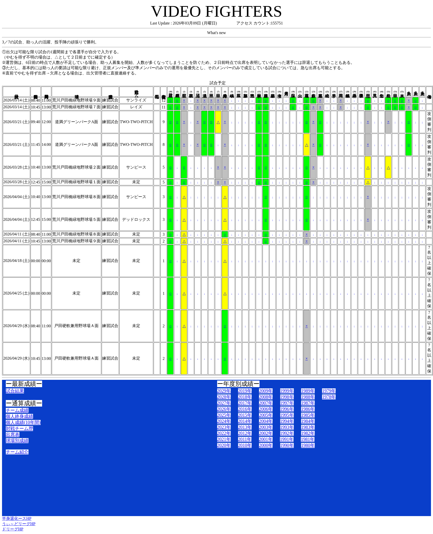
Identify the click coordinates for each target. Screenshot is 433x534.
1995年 (287, 415)
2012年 (245, 433)
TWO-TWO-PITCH (136, 122)
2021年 (224, 439)
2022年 (224, 433)
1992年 (287, 433)
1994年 (287, 421)
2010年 (245, 445)
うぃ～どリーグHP (18, 524)
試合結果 (15, 390)
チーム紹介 (17, 452)
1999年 (287, 390)
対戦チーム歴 (19, 428)
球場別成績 (17, 440)
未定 (136, 182)
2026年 (224, 409)
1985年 (308, 415)
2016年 (245, 409)
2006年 (266, 409)
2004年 (266, 421)
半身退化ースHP (16, 518)
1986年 (308, 409)
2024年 (224, 421)
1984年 (308, 421)
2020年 (224, 445)
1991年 (287, 439)
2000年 (266, 445)
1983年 (308, 427)
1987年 (308, 403)
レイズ (136, 107)
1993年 (287, 427)
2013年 (245, 427)
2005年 (266, 415)
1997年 (287, 403)
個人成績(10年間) (23, 422)
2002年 (266, 433)
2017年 (245, 403)
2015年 (245, 415)
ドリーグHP (12, 529)
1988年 (308, 396)
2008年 (266, 396)
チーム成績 (17, 410)
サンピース (136, 167)
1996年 (287, 409)
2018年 (245, 396)
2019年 (245, 390)
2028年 (224, 396)
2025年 (224, 415)
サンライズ (136, 100)
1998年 (287, 396)
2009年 (266, 390)
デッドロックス (136, 219)
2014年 (245, 421)
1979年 (329, 390)
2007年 (266, 403)
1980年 (308, 445)
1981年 (307, 439)
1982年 (308, 433)
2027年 (224, 403)
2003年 (266, 427)
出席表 (12, 434)
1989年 (308, 390)
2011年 (244, 439)
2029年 (224, 390)
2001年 (266, 439)
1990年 (287, 445)
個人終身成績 (19, 416)
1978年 (329, 396)
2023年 (224, 427)
